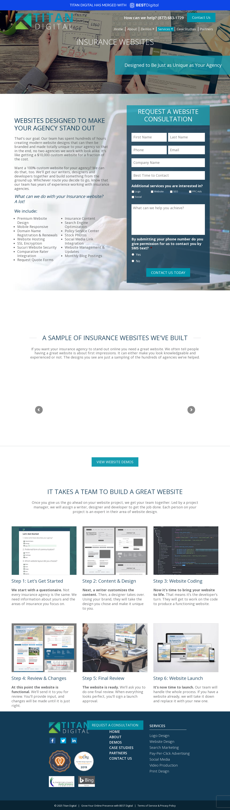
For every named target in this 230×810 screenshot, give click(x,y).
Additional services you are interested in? (167, 186)
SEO (175, 191)
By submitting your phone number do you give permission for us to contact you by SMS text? (167, 243)
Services (164, 29)
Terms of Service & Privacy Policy (157, 805)
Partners (206, 29)
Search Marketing (164, 747)
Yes (138, 254)
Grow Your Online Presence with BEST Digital (107, 805)
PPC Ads (197, 191)
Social (138, 196)
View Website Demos (115, 642)
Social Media (160, 759)
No (138, 261)
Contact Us (201, 17)
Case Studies (186, 29)
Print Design (159, 771)
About (132, 29)
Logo (137, 191)
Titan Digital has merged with (115, 5)
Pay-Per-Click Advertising (170, 753)
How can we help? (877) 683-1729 (154, 17)
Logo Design (159, 735)
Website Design (162, 741)
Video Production (164, 765)
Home (118, 29)
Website (159, 191)
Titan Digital (69, 805)
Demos (146, 29)
